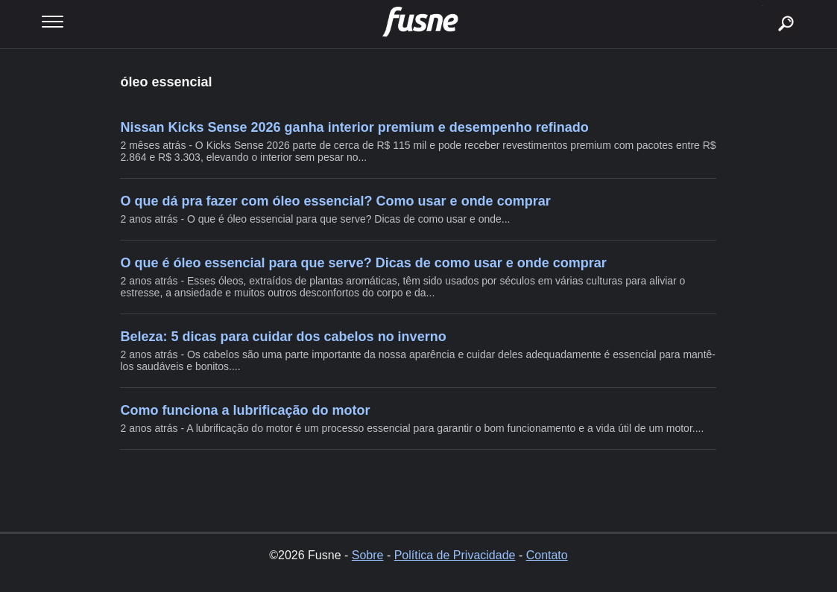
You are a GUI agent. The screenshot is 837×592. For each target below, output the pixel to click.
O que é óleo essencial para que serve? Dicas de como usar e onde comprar (363, 262)
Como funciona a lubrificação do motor (245, 410)
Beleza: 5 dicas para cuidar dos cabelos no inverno (283, 336)
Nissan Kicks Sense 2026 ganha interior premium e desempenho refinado (354, 127)
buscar (763, 5)
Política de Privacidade (455, 555)
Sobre (368, 555)
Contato (547, 555)
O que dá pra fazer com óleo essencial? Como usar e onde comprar (335, 201)
